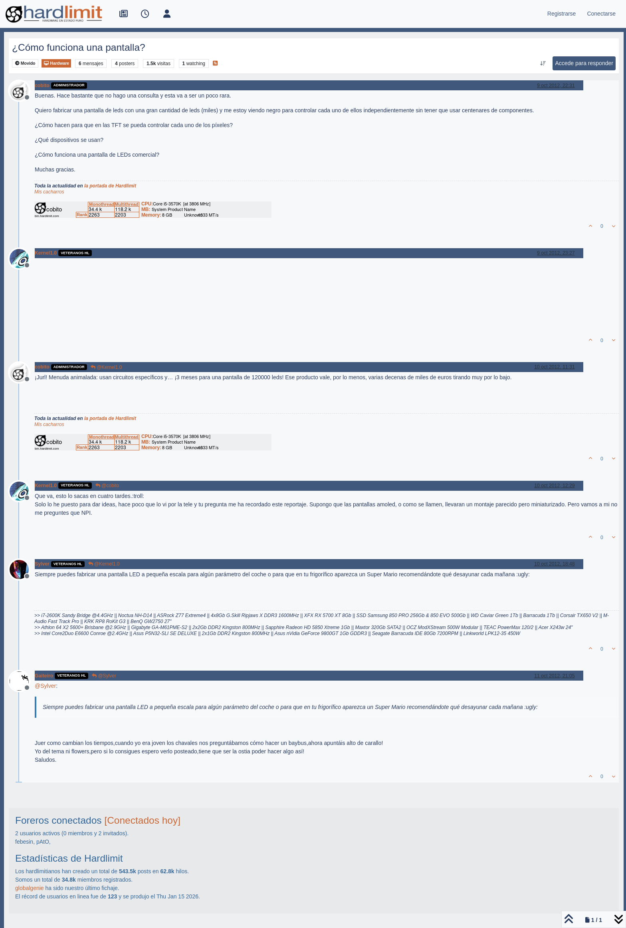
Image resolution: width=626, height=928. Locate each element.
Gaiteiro (44, 676)
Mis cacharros (49, 192)
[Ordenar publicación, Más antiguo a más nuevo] (542, 63)
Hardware (56, 63)
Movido (25, 63)
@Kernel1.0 (106, 367)
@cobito (107, 485)
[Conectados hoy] (142, 820)
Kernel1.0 (46, 253)
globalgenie (29, 888)
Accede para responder (584, 63)
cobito (42, 85)
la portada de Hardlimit (110, 186)
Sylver (42, 564)
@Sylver (104, 676)
